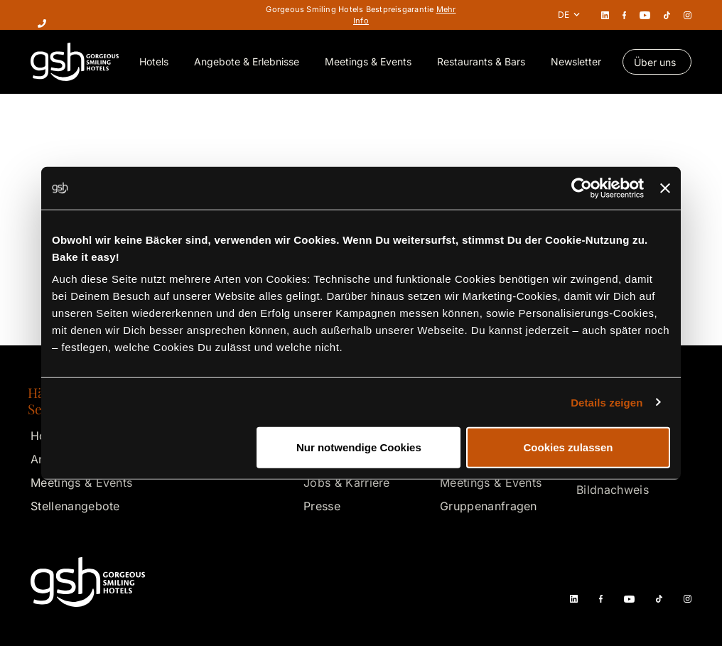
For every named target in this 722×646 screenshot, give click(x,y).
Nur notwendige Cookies (358, 447)
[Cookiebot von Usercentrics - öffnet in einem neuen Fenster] (581, 187)
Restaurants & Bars (481, 61)
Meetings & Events (368, 61)
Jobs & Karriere (346, 482)
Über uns (655, 62)
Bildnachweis (612, 490)
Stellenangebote (75, 506)
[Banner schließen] (665, 188)
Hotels (153, 61)
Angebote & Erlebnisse (246, 61)
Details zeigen (606, 402)
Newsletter (576, 61)
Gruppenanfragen (488, 506)
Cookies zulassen (568, 447)
